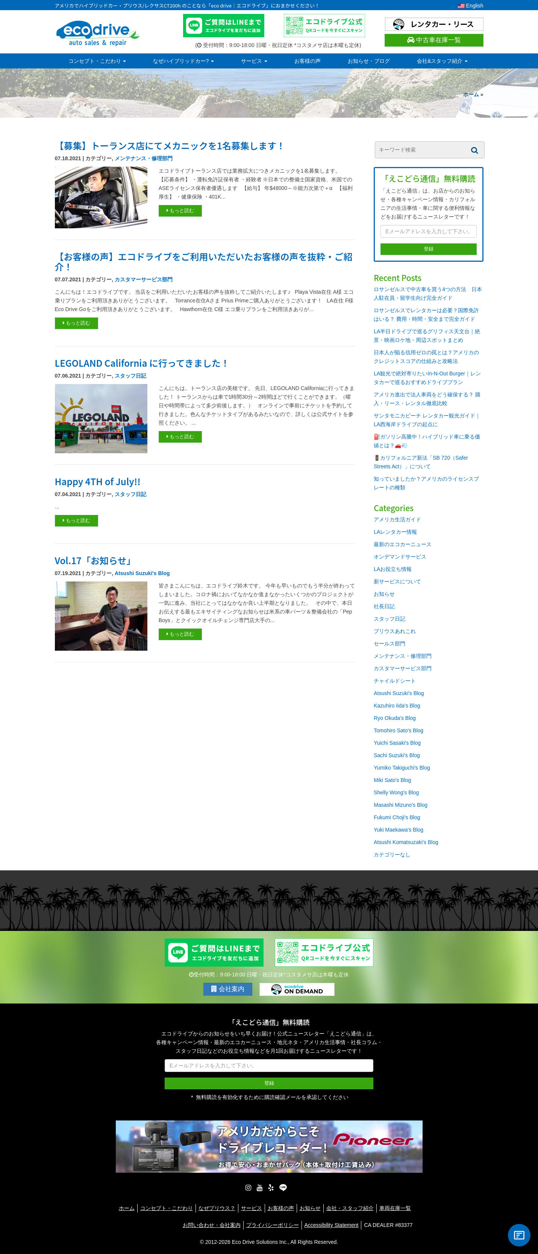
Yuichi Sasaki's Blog (397, 743)
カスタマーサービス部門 (144, 279)
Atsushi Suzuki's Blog (142, 573)
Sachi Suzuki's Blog (397, 755)
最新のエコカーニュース (403, 544)
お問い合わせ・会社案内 (212, 1225)
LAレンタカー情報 (395, 532)
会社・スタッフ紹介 (350, 1208)
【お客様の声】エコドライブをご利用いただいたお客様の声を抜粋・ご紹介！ (204, 261)
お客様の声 (307, 61)
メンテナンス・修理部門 (144, 158)
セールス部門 (389, 644)
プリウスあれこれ (395, 631)
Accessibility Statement (332, 1225)
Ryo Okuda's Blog (395, 718)
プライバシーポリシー (272, 1225)
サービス (254, 61)
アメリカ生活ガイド (397, 519)
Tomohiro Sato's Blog (398, 730)
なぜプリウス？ (217, 1208)
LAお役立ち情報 (393, 569)
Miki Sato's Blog (392, 780)
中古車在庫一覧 (434, 40)
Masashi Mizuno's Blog (400, 805)
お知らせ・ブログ (369, 61)
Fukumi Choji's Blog (397, 817)
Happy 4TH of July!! (98, 481)
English (470, 6)
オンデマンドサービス (400, 557)
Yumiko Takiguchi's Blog (402, 768)
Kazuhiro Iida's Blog (397, 706)
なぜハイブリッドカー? (183, 61)
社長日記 (384, 606)
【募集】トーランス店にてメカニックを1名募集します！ (170, 145)
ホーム (471, 94)
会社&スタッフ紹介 (442, 61)
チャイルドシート (395, 681)
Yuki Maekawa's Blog (398, 830)
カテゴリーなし (392, 855)
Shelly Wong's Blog (396, 792)
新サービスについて (397, 581)
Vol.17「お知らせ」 (95, 560)
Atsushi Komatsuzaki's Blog (406, 842)
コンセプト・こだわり (97, 61)
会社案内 (227, 989)
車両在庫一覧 (395, 1208)
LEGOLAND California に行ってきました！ (142, 362)
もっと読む (180, 210)
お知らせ (384, 594)
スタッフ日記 (130, 376)
